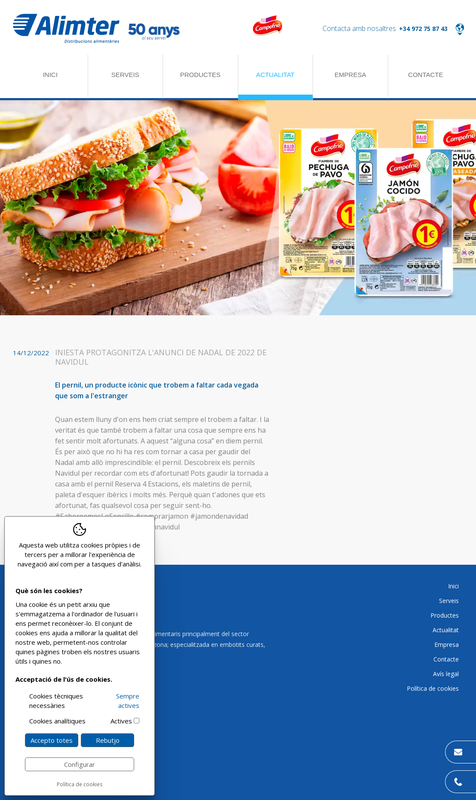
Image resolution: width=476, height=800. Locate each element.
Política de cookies (79, 784)
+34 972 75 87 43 (423, 29)
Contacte (425, 74)
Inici (50, 74)
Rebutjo (108, 740)
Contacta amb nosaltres (359, 28)
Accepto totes (52, 740)
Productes (200, 74)
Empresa (350, 74)
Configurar (79, 764)
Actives (121, 721)
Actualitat (275, 74)
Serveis (125, 74)
